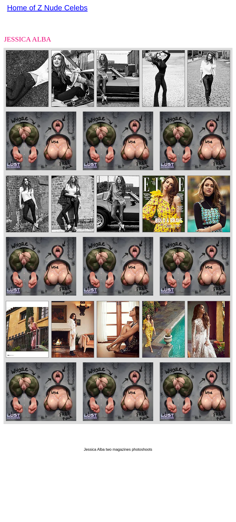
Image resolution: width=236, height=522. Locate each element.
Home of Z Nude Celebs (47, 8)
